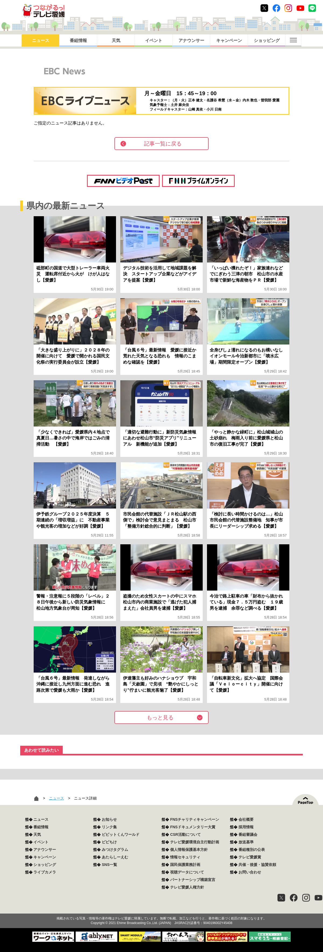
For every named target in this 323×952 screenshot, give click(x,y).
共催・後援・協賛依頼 (257, 864)
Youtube (300, 8)
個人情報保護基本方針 (189, 849)
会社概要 (246, 819)
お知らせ (109, 819)
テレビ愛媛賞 (249, 857)
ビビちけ (109, 842)
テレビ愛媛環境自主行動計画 (194, 842)
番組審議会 (247, 834)
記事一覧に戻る (163, 144)
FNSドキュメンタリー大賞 (192, 827)
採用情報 (246, 827)
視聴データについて (187, 872)
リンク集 (109, 827)
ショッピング (267, 40)
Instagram (288, 8)
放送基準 (246, 842)
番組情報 (78, 40)
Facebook (276, 8)
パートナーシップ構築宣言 (192, 880)
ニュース (40, 40)
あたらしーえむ (115, 857)
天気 (116, 40)
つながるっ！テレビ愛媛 (161, 909)
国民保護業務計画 (185, 864)
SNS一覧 (109, 864)
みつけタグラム (115, 849)
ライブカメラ (44, 872)
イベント (153, 40)
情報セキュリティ (185, 857)
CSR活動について (185, 834)
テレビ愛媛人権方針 (187, 887)
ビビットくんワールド (120, 834)
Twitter (264, 8)
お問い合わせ (249, 872)
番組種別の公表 (251, 849)
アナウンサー (191, 40)
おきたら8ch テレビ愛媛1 (43, 10)
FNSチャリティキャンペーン (194, 819)
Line (312, 8)
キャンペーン (229, 40)
